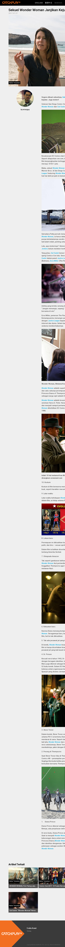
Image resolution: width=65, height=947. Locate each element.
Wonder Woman (47, 107)
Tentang (29, 931)
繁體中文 (48, 3)
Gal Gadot (55, 253)
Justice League (54, 321)
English (39, 3)
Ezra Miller (54, 261)
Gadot (44, 258)
